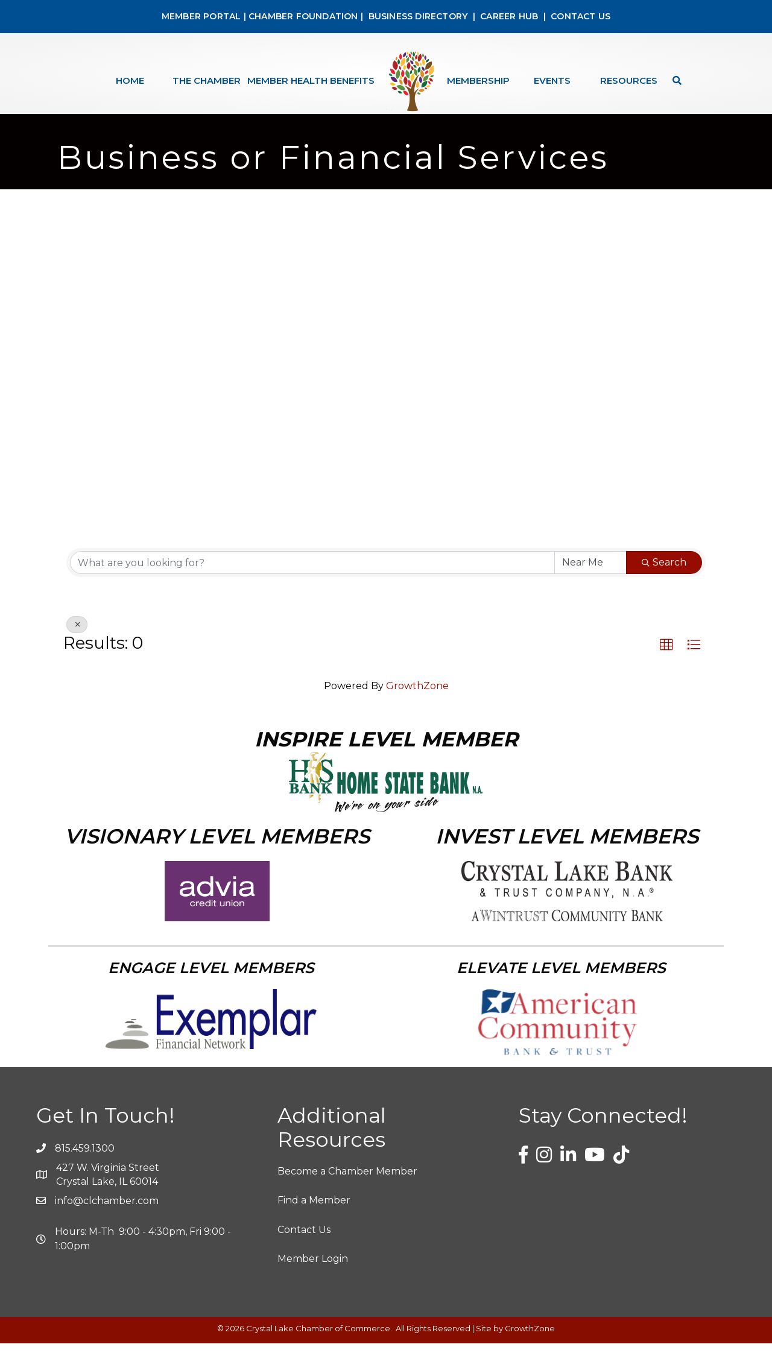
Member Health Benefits (311, 80)
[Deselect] (76, 640)
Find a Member (313, 1216)
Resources (628, 80)
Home (130, 80)
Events (552, 80)
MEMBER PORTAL (201, 16)
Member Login (312, 1274)
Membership (478, 80)
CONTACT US (580, 16)
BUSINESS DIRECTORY (416, 16)
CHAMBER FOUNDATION (303, 16)
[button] (666, 661)
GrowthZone (417, 701)
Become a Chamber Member (347, 1187)
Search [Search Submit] (664, 578)
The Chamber (206, 80)
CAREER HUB (509, 16)
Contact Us (304, 1245)
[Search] (674, 80)
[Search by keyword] (312, 578)
